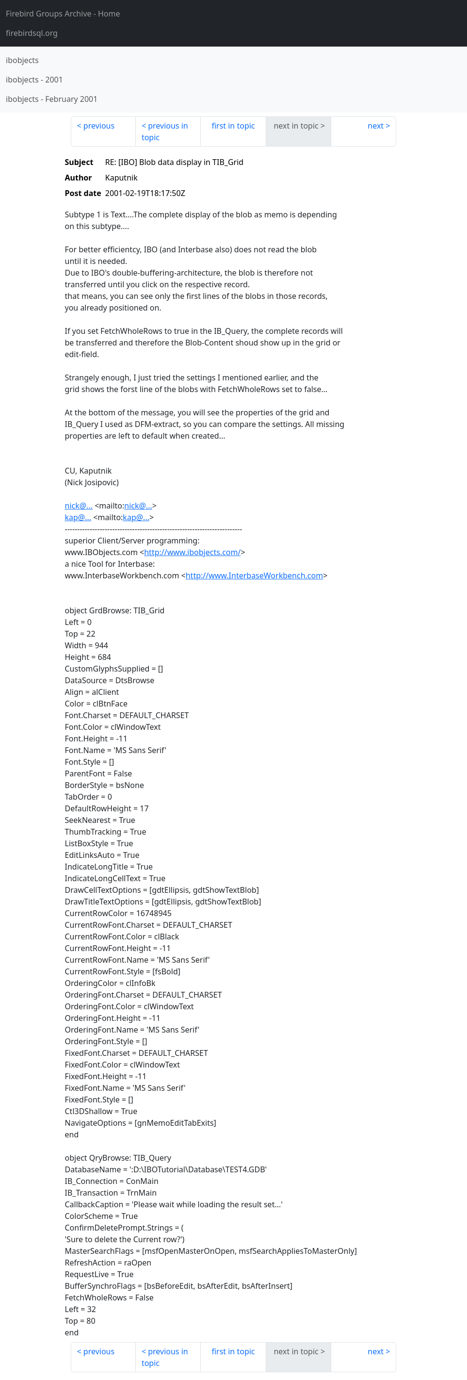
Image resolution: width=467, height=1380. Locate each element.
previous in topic (165, 131)
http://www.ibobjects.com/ (192, 552)
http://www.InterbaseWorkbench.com (254, 575)
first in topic (233, 125)
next (376, 125)
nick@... (79, 505)
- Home (63, 13)
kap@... (78, 517)
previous (98, 125)
